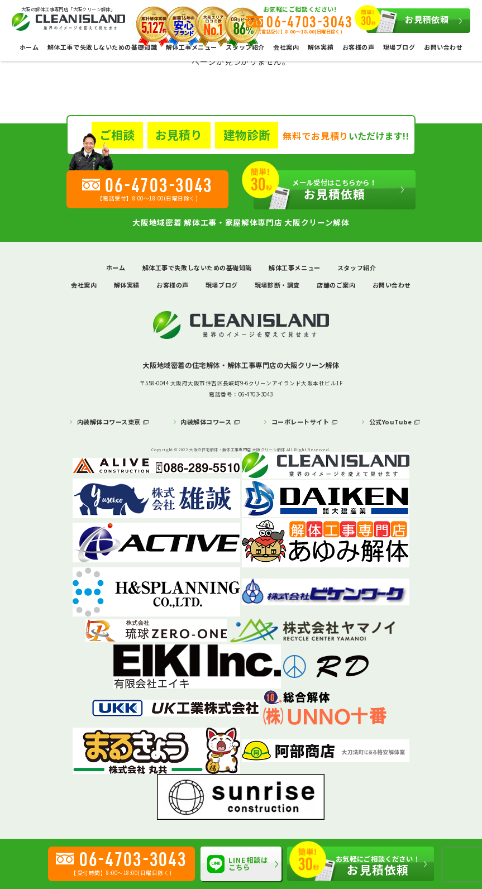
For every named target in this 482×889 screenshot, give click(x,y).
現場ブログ (399, 46)
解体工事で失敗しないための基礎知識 (102, 46)
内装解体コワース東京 (109, 421)
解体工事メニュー (294, 267)
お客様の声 (358, 46)
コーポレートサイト (300, 421)
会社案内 (286, 46)
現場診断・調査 (277, 284)
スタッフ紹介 (356, 267)
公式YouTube (390, 421)
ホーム (29, 46)
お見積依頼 (407, 20)
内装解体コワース (205, 421)
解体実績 (320, 46)
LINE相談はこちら (238, 864)
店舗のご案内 (336, 284)
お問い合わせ (443, 46)
